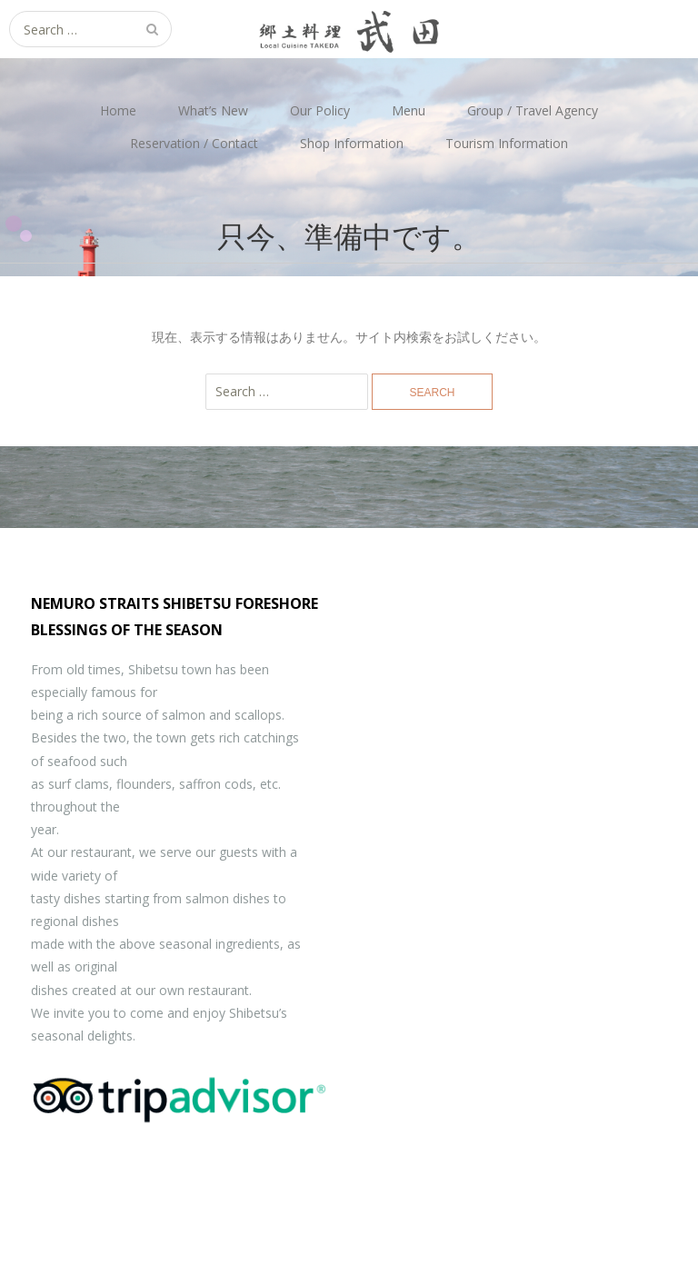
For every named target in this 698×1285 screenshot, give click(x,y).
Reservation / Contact (194, 143)
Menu (408, 110)
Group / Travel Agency (532, 110)
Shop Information (352, 143)
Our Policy (320, 110)
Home (118, 110)
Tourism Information (506, 143)
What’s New (213, 110)
